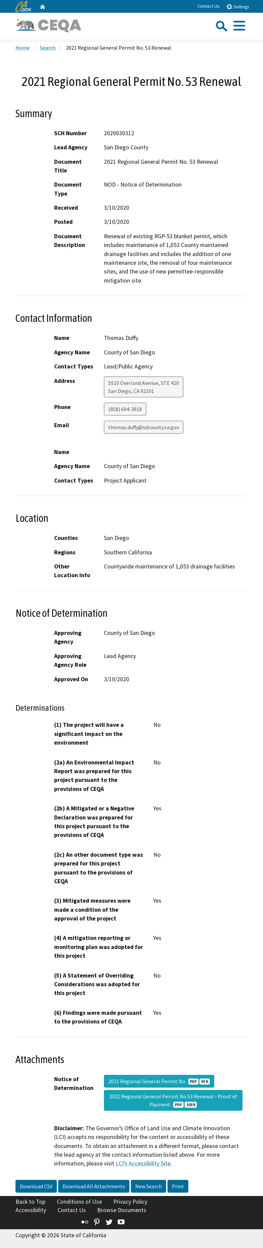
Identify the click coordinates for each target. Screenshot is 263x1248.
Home (22, 47)
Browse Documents (121, 1210)
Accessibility (30, 1210)
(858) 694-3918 (125, 409)
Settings (237, 6)
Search (47, 47)
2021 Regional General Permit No (159, 1081)
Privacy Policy (130, 1201)
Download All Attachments (94, 1186)
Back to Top (30, 1201)
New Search (148, 1186)
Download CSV (36, 1186)
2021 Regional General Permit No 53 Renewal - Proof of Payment (173, 1100)
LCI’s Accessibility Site (143, 1163)
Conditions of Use (79, 1201)
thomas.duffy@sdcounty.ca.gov (143, 427)
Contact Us (208, 6)
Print (178, 1186)
